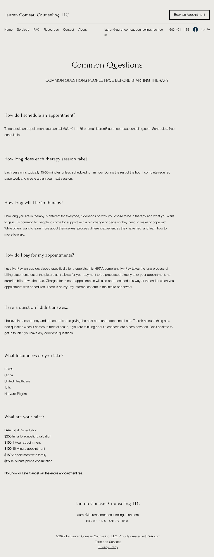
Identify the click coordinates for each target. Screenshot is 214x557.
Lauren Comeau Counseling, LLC (36, 14)
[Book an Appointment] (189, 15)
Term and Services (108, 542)
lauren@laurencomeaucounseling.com (123, 129)
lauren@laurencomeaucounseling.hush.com (108, 515)
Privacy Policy (108, 547)
